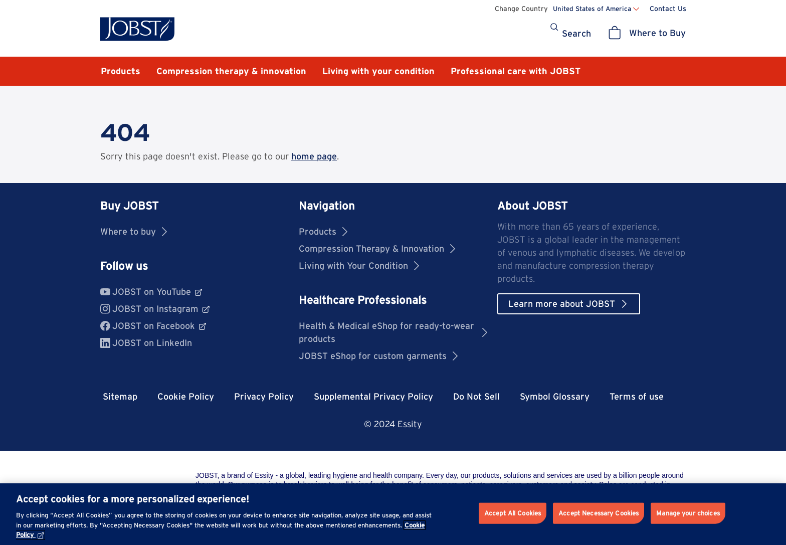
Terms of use (637, 396)
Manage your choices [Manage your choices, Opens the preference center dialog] (687, 513)
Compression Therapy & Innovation (377, 248)
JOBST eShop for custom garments (378, 355)
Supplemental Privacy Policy (373, 396)
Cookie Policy (185, 396)
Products (323, 231)
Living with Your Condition (359, 265)
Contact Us (668, 9)
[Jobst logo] (137, 29)
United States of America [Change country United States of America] (592, 9)
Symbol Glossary (555, 396)
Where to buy (133, 231)
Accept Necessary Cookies (598, 513)
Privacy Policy (264, 396)
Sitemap (120, 396)
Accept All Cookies (512, 513)
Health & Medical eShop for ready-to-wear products (393, 332)
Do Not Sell (476, 396)
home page (314, 156)
